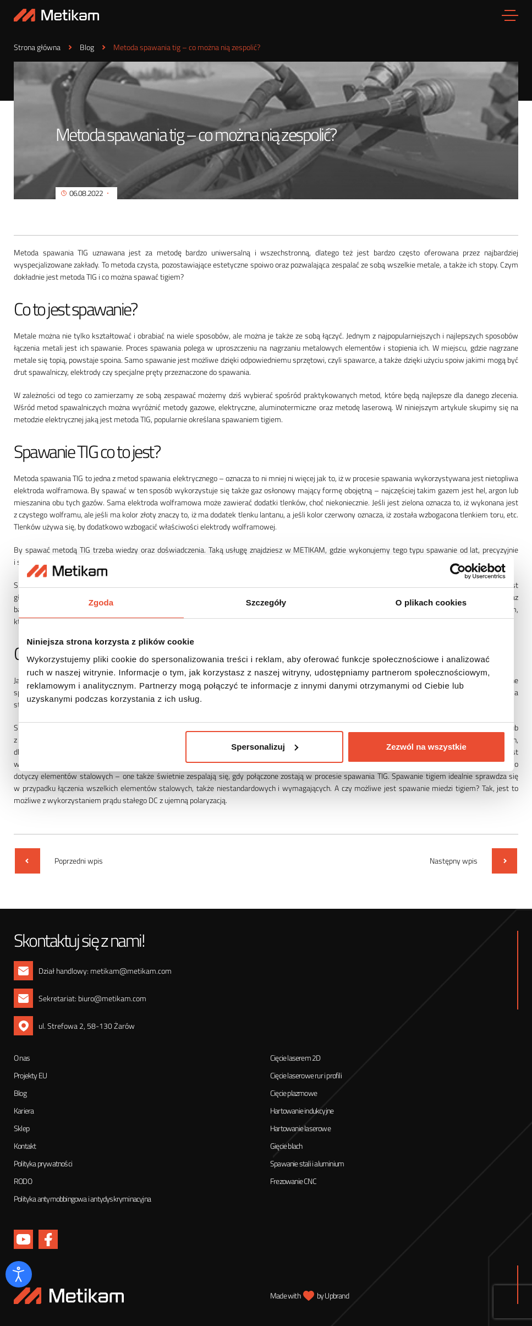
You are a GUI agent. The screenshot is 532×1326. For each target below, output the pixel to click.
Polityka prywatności (43, 1163)
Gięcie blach (286, 1146)
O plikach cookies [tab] (431, 602)
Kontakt (25, 1146)
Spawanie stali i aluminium (307, 1163)
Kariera (24, 1110)
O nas (22, 1057)
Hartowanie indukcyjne (301, 1110)
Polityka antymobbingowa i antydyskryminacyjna (82, 1198)
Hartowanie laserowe (300, 1128)
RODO (23, 1181)
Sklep (21, 1128)
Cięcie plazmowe (293, 1093)
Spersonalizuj (264, 746)
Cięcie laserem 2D (295, 1057)
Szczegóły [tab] (266, 602)
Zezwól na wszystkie (426, 746)
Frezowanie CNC (293, 1181)
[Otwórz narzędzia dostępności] (19, 1274)
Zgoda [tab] (101, 602)
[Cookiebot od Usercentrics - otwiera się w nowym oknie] (457, 571)
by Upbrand (333, 1295)
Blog (20, 1093)
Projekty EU (30, 1075)
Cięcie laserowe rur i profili (306, 1075)
